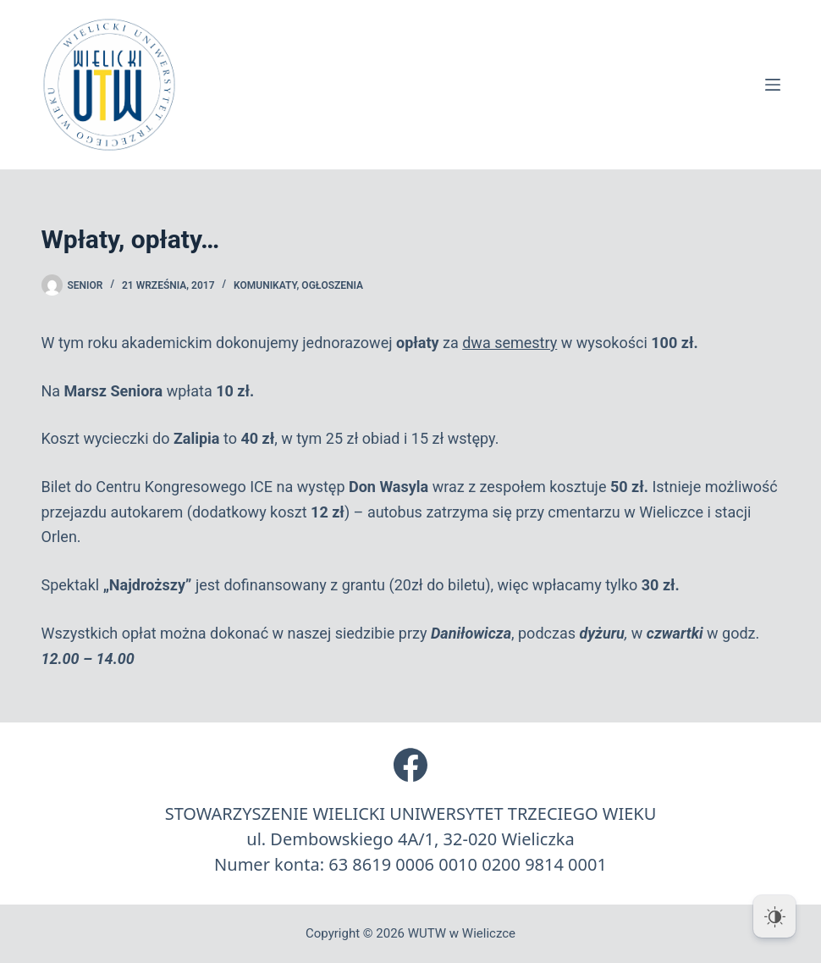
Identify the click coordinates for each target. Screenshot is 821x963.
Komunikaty (265, 285)
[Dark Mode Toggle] (774, 916)
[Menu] (772, 84)
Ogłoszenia (332, 285)
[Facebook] (410, 765)
